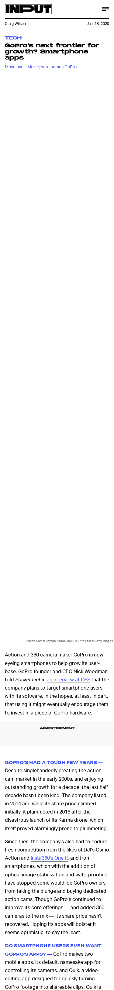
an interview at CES (68, 679)
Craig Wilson (15, 23)
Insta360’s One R (49, 858)
